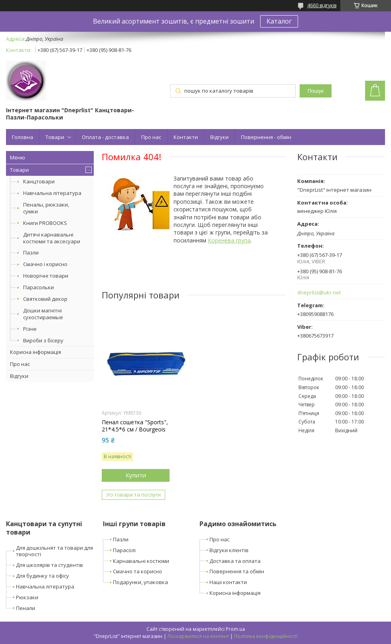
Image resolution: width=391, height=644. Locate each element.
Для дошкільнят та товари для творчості (54, 551)
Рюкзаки (27, 597)
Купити (136, 475)
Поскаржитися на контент (198, 636)
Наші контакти (228, 582)
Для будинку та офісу (42, 575)
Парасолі (124, 550)
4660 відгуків (321, 5)
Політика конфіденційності (266, 636)
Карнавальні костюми (141, 560)
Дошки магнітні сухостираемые (43, 314)
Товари (54, 137)
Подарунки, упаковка (140, 582)
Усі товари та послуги (133, 494)
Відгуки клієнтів (229, 550)
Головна (22, 137)
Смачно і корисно (45, 264)
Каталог (279, 21)
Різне (30, 328)
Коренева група (229, 240)
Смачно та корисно (137, 571)
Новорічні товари (45, 275)
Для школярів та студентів (49, 564)
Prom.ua (235, 629)
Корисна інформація (35, 352)
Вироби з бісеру (43, 340)
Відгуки (219, 137)
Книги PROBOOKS (45, 223)
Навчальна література (52, 193)
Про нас (151, 137)
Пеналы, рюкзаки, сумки (46, 208)
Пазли (31, 252)
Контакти (186, 137)
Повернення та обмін (236, 571)
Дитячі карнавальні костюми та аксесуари (51, 238)
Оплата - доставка (105, 137)
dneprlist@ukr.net (319, 292)
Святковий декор (45, 298)
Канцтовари (39, 181)
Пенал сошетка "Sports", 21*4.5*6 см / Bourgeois (135, 426)
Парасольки (38, 287)
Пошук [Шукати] (316, 91)
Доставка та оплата (235, 560)
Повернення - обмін (266, 137)
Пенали (25, 608)
